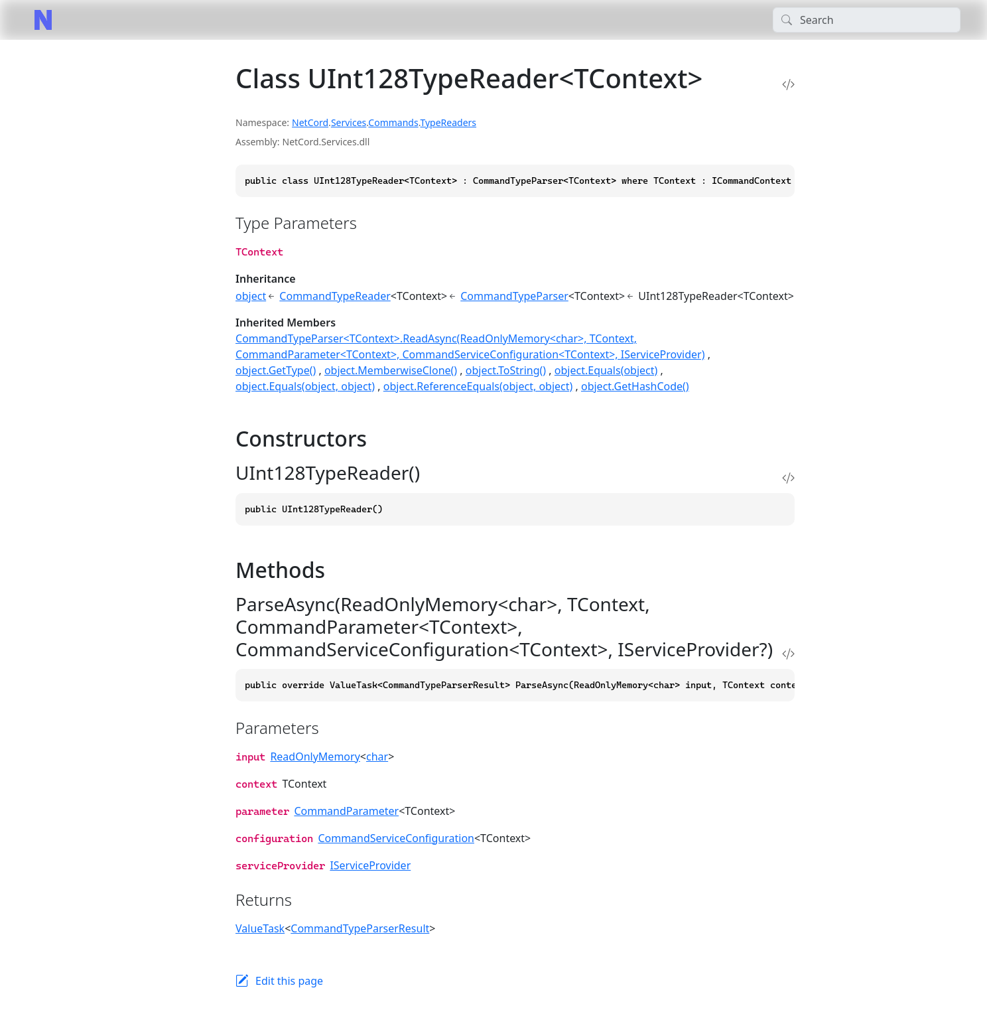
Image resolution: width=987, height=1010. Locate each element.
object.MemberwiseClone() (390, 370)
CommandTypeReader (334, 296)
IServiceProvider (370, 865)
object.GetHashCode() (635, 386)
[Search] (866, 20)
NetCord (310, 122)
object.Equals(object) (606, 370)
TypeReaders (448, 122)
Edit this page (289, 981)
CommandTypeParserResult (360, 928)
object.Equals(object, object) (305, 386)
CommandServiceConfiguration (396, 838)
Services (348, 122)
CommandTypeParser (514, 296)
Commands (393, 122)
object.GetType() (275, 370)
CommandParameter (346, 811)
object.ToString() (506, 370)
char (377, 756)
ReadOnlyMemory (315, 756)
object (250, 296)
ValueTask (260, 928)
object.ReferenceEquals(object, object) (478, 386)
